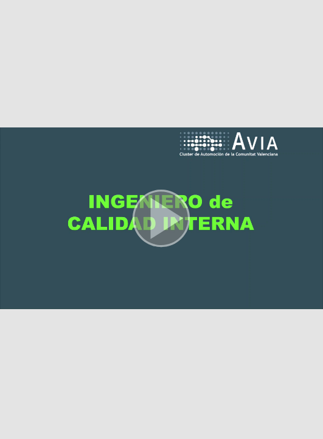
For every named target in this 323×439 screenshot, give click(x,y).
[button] (161, 219)
